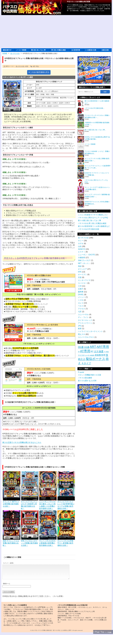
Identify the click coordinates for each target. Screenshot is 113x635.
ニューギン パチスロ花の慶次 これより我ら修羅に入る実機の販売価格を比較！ (48, 504)
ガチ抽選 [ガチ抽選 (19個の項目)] (98, 351)
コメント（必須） (8, 563)
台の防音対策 (75, 50)
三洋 (80, 286)
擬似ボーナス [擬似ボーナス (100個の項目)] (95, 359)
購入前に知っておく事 (38, 50)
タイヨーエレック (85, 320)
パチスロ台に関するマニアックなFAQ (93, 218)
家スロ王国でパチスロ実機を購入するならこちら (21, 442)
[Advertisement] (56, 31)
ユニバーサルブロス (86, 337)
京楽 (80, 277)
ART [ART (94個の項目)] (93, 346)
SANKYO (81, 249)
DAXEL (81, 294)
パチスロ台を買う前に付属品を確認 (92, 223)
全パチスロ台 (15, 53)
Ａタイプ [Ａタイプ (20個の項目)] (86, 363)
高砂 (80, 266)
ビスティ (81, 252)
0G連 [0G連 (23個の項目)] (81, 347)
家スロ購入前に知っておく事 (89, 220)
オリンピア (82, 269)
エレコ (80, 303)
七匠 (80, 312)
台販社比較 (105, 50)
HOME (4, 53)
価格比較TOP (7, 50)
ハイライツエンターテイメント (90, 331)
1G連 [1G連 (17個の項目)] (86, 347)
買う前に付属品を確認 (58, 50)
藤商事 (80, 292)
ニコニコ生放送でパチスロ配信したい (93, 215)
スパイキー (82, 283)
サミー (80, 241)
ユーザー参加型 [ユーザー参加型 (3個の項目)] (89, 355)
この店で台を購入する (13, 290)
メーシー (81, 297)
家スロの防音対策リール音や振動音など (94, 226)
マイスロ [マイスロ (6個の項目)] (81, 355)
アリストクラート (85, 323)
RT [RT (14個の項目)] (92, 351)
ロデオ (80, 243)
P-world (81, 372)
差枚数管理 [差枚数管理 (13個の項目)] (100, 355)
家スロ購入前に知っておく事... (95, 130)
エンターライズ (84, 280)
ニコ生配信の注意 (90, 50)
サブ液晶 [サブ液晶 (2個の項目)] (106, 351)
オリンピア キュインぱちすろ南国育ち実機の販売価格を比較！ (30, 504)
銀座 (80, 328)
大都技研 (81, 257)
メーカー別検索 (21, 50)
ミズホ (80, 300)
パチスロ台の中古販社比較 (88, 229)
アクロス (81, 309)
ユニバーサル (83, 314)
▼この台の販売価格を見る (38, 72)
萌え (37, 66)
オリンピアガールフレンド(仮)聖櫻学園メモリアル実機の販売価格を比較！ (66, 504)
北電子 (80, 289)
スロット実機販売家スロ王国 (89, 375)
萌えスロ (81, 334)
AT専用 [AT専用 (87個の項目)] (85, 351)
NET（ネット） (84, 263)
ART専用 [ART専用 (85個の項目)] (103, 346)
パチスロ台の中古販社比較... (95, 108)
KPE (26, 66)
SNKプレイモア (84, 260)
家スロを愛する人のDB (87, 381)
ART (34, 66)
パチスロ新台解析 (85, 378)
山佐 (80, 246)
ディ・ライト (83, 317)
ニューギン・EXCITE (86, 255)
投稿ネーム (6, 586)
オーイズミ (82, 274)
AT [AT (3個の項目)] (79, 351)
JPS (79, 326)
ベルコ (80, 306)
